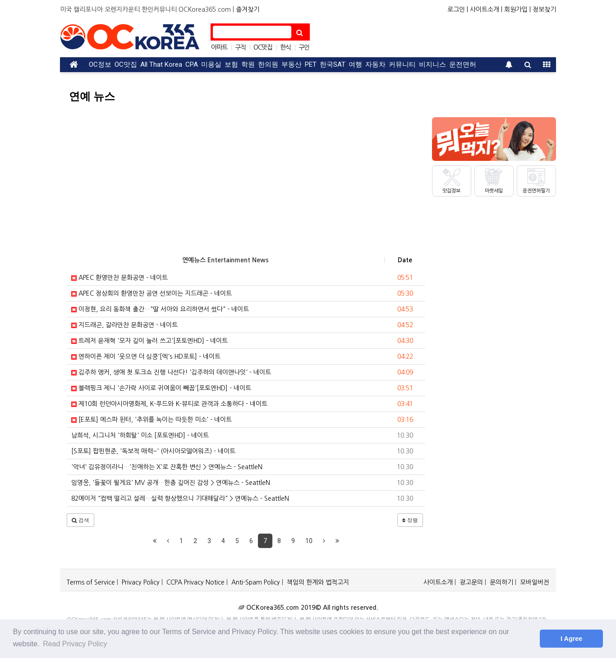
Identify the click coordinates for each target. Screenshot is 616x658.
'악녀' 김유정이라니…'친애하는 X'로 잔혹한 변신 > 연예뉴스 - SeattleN (166, 467)
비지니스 (432, 64)
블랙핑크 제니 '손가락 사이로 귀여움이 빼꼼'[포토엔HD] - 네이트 (161, 388)
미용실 (211, 64)
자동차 (375, 64)
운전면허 (462, 64)
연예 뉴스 (92, 96)
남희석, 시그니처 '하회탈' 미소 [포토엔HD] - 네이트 (140, 435)
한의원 (268, 64)
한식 (285, 47)
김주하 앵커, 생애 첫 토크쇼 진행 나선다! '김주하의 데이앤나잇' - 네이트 (171, 372)
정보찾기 (544, 9)
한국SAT (332, 64)
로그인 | (457, 9)
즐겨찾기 (247, 9)
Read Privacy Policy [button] (75, 644)
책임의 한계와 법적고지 (318, 582)
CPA (191, 64)
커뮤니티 (402, 64)
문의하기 (501, 582)
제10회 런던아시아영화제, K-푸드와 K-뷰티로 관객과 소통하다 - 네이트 (169, 404)
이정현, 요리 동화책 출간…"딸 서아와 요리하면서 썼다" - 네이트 (160, 309)
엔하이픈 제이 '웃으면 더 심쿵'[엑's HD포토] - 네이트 (146, 356)
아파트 (219, 47)
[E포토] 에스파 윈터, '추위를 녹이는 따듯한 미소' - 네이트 (151, 419)
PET (311, 64)
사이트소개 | (486, 9)
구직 (240, 47)
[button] (80, 520)
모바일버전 (534, 582)
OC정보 (100, 64)
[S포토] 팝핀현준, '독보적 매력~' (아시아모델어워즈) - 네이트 (153, 451)
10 (309, 540)
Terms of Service (91, 582)
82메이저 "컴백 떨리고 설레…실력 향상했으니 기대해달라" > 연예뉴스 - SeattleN (180, 498)
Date (405, 260)
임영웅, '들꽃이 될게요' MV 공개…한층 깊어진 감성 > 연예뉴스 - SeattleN (170, 483)
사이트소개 (438, 582)
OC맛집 (262, 47)
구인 (304, 47)
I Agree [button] (571, 638)
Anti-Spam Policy (255, 582)
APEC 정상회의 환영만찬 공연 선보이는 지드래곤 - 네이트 (151, 293)
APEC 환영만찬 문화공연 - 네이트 (119, 277)
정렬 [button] (410, 520)
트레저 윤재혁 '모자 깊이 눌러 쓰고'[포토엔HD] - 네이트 (149, 341)
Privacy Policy (141, 582)
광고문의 (471, 582)
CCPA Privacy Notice (195, 582)
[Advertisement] (434, 37)
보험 (231, 64)
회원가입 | (517, 9)
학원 (248, 64)
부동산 (291, 64)
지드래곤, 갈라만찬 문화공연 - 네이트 (124, 325)
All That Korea (161, 64)
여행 (355, 64)
